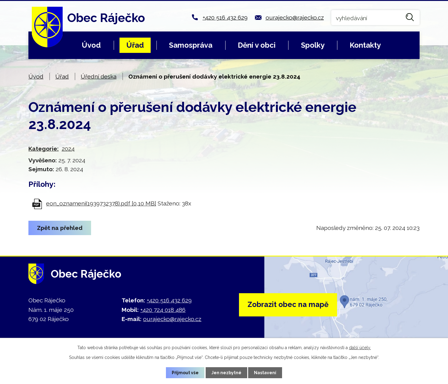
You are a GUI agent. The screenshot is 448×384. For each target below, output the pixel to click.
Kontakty (365, 45)
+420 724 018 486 (162, 309)
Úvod (91, 45)
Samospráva (190, 45)
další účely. (360, 347)
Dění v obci (257, 45)
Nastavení (265, 372)
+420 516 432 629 (225, 17)
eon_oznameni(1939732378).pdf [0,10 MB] (101, 203)
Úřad (135, 45)
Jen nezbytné (226, 372)
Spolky (313, 45)
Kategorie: (43, 148)
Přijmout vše (185, 372)
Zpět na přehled (60, 227)
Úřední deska (98, 76)
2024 (68, 148)
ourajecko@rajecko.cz (295, 17)
